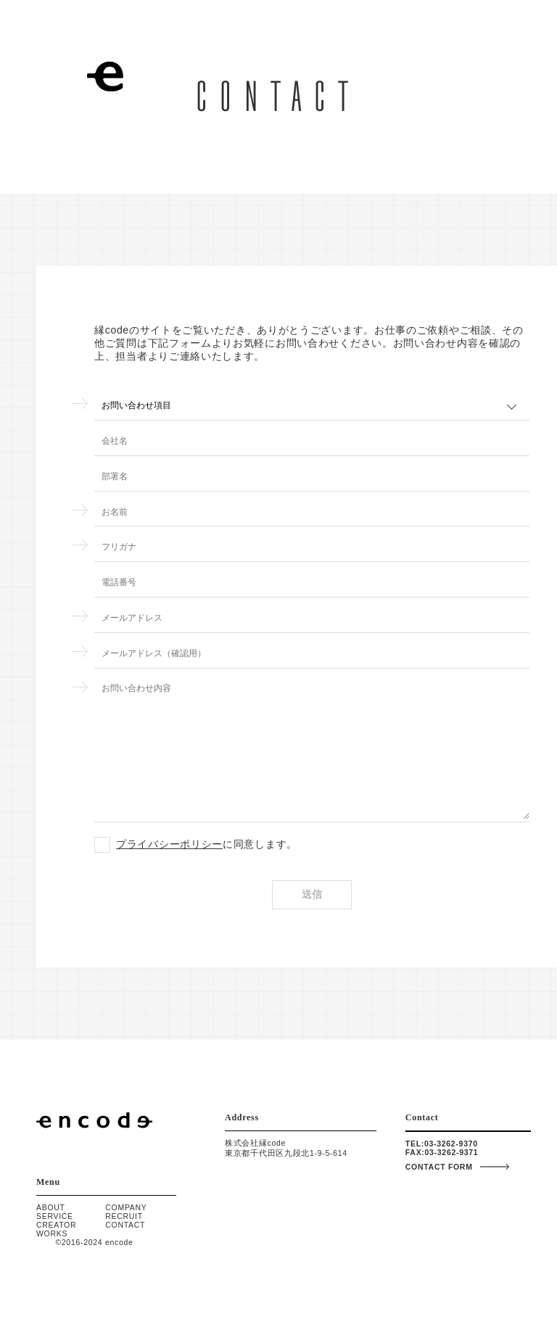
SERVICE (54, 1216)
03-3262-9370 (451, 1143)
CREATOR (56, 1224)
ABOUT (50, 1207)
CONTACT (125, 1224)
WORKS (51, 1233)
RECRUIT (124, 1216)
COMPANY (126, 1207)
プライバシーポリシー (169, 848)
